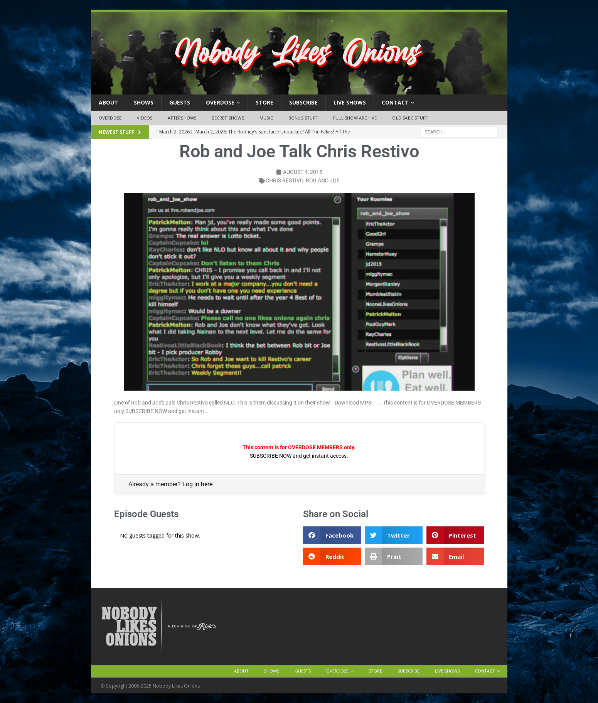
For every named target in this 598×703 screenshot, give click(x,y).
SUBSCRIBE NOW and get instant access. (299, 456)
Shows (143, 102)
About (108, 102)
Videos (144, 118)
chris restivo (284, 180)
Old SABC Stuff (410, 118)
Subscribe (303, 102)
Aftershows (182, 118)
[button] (332, 535)
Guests (179, 102)
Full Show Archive (355, 118)
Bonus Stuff (303, 118)
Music (266, 118)
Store (264, 102)
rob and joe (323, 180)
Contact (395, 102)
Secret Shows (228, 118)
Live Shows (350, 102)
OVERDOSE (220, 102)
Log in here (197, 484)
